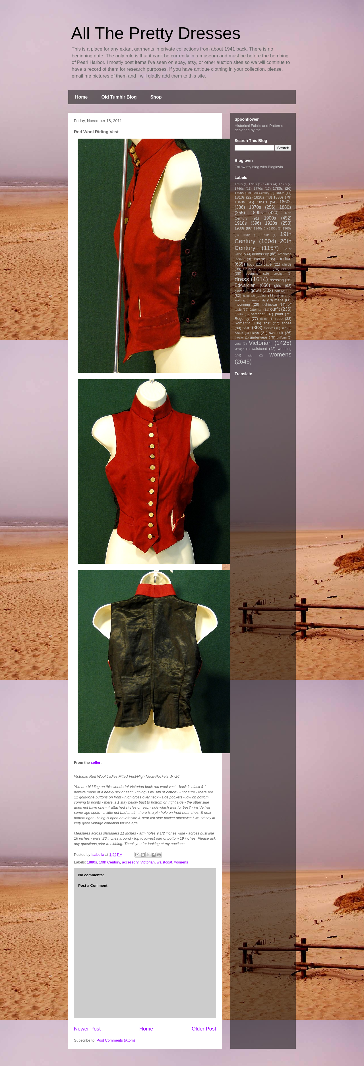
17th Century (260, 193)
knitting (240, 300)
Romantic (242, 323)
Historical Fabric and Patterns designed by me (259, 128)
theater (239, 337)
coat (267, 269)
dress (242, 279)
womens (181, 862)
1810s (240, 197)
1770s (258, 188)
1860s (285, 201)
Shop (156, 97)
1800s (279, 193)
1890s (257, 212)
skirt (246, 327)
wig (250, 355)
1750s (283, 184)
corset (286, 269)
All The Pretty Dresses (156, 33)
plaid (279, 314)
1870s (255, 207)
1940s (258, 228)
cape (268, 264)
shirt (266, 323)
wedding (284, 349)
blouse (259, 259)
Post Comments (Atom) (116, 1040)
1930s (240, 228)
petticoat (257, 314)
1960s (286, 228)
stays (255, 333)
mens (279, 300)
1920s (271, 223)
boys (250, 264)
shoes (286, 323)
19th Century (109, 862)
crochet (278, 273)
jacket (261, 295)
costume (252, 273)
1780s (278, 188)
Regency (242, 318)
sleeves (269, 328)
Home (81, 97)
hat (288, 291)
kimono (281, 295)
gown (256, 290)
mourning (242, 304)
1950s (273, 228)
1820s (259, 197)
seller (95, 762)
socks (239, 333)
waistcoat (164, 862)
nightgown (269, 304)
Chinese (249, 269)
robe (279, 318)
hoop (246, 295)
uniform (282, 337)
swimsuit (276, 333)
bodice (284, 258)
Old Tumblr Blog (118, 97)
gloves (239, 291)
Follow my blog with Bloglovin (259, 167)
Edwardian (245, 285)
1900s (270, 218)
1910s (241, 223)
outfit (275, 309)
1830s (279, 197)
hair (277, 291)
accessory (130, 862)
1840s (240, 202)
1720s (253, 184)
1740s (267, 184)
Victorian (147, 862)
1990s (265, 235)
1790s (239, 193)
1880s (92, 862)
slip (283, 328)
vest (238, 343)
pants (239, 314)
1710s (239, 184)
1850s (262, 202)
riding (263, 318)
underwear (258, 337)
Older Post (204, 1029)
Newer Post (87, 1029)
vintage (239, 349)
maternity (259, 300)
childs (286, 264)
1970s (246, 235)
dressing (277, 280)
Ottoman (256, 309)
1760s (239, 188)
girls (277, 285)
